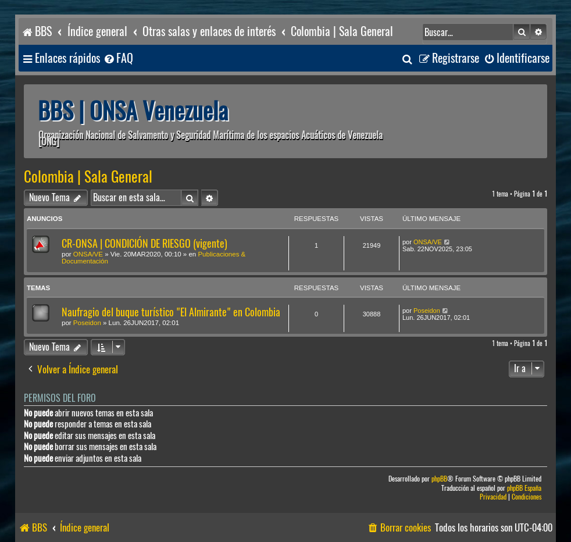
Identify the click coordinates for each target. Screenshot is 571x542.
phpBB (439, 479)
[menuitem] (118, 58)
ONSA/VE (88, 254)
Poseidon (87, 322)
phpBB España (524, 488)
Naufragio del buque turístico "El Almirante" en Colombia (171, 312)
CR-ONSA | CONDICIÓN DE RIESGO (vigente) (144, 243)
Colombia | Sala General (88, 177)
